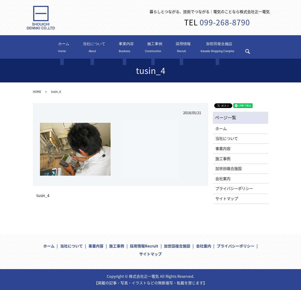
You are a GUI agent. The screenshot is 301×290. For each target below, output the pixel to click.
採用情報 (174, 47)
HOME (37, 91)
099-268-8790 (225, 22)
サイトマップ (226, 198)
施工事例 (147, 47)
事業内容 (120, 47)
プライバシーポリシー (234, 188)
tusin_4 (42, 195)
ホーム (65, 47)
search (242, 47)
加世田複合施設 (210, 47)
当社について (92, 47)
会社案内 (222, 178)
